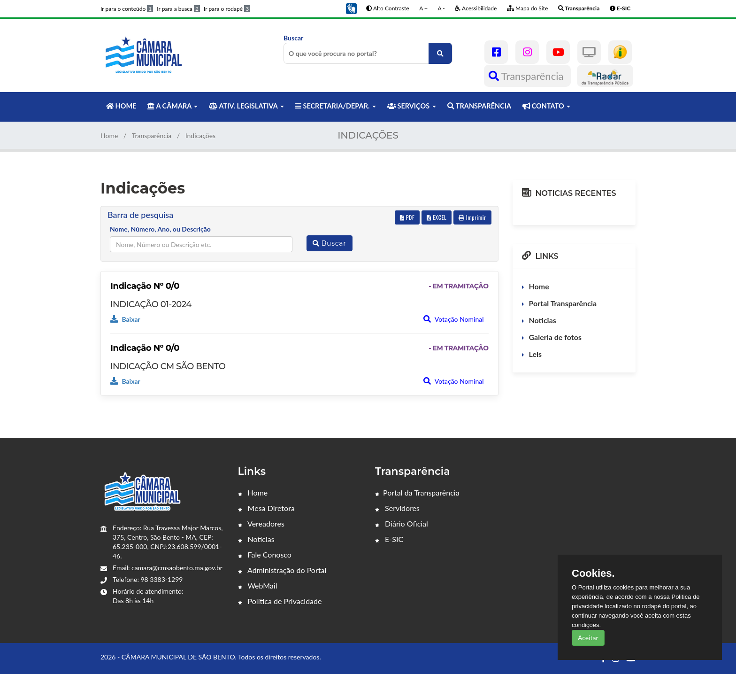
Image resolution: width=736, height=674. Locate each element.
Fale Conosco (264, 554)
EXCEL (436, 217)
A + (423, 8)
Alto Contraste (387, 8)
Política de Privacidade (280, 601)
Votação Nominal (453, 319)
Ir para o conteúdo (126, 8)
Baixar (125, 319)
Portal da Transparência (417, 492)
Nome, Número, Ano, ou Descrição (160, 229)
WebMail (257, 585)
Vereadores (261, 523)
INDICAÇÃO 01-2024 (151, 304)
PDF (407, 217)
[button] (351, 8)
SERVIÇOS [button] (411, 106)
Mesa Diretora (266, 508)
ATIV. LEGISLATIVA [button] (246, 106)
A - (441, 8)
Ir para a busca (178, 8)
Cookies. (593, 573)
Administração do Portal (282, 570)
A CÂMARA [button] (172, 106)
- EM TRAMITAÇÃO (458, 286)
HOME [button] (121, 106)
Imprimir (472, 217)
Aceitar (588, 638)
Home (109, 135)
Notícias (256, 539)
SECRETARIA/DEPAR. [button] (335, 106)
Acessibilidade (476, 8)
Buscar (368, 49)
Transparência (527, 76)
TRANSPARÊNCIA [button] (479, 106)
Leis (535, 353)
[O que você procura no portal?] (440, 53)
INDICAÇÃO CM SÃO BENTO (167, 366)
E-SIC (389, 539)
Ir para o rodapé (227, 8)
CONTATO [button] (546, 106)
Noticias (542, 320)
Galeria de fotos (555, 337)
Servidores (397, 508)
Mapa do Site (527, 8)
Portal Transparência (563, 303)
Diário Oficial (401, 523)
